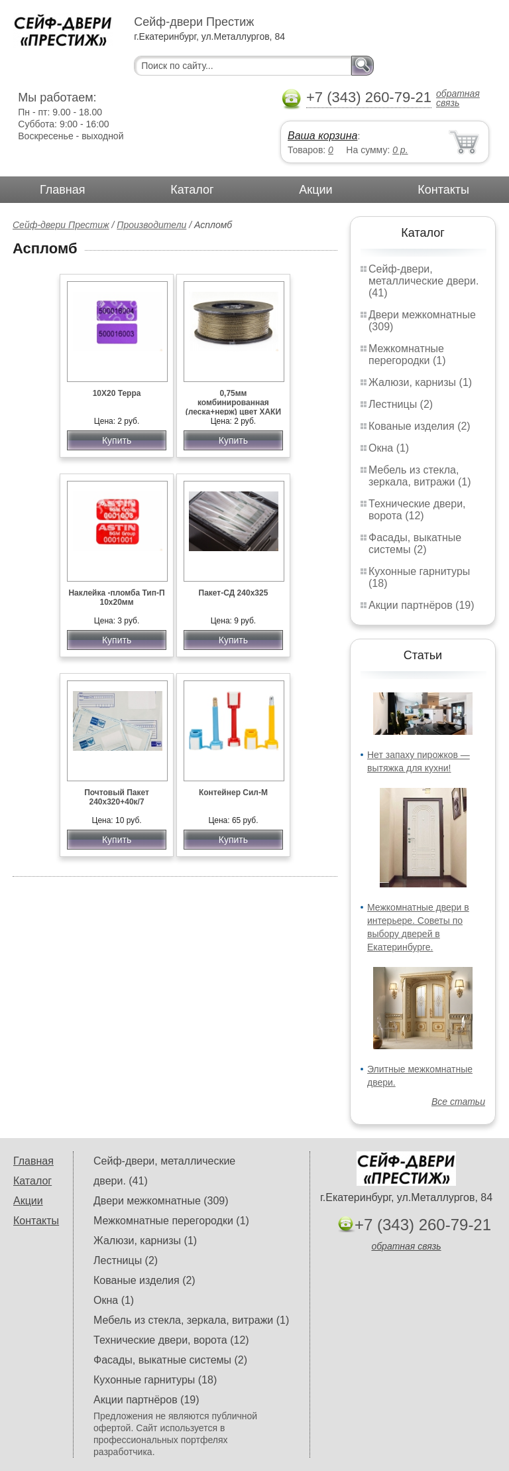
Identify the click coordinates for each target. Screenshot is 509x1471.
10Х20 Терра (117, 393)
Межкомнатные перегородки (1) (406, 354)
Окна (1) (388, 448)
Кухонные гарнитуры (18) (155, 1379)
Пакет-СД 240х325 (233, 593)
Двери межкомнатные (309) (161, 1200)
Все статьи (458, 1101)
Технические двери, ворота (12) (417, 509)
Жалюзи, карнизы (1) (420, 382)
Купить (116, 440)
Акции (315, 189)
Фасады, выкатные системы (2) (414, 543)
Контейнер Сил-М (233, 792)
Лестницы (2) (400, 404)
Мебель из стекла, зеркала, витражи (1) (419, 475)
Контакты (443, 189)
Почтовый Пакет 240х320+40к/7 (116, 797)
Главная (62, 189)
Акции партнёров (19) (421, 605)
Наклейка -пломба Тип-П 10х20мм (116, 597)
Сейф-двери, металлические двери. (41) (423, 280)
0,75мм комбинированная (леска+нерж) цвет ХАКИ (233, 402)
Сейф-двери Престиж (61, 225)
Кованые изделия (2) (419, 426)
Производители (151, 225)
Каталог (191, 189)
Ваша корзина (322, 135)
